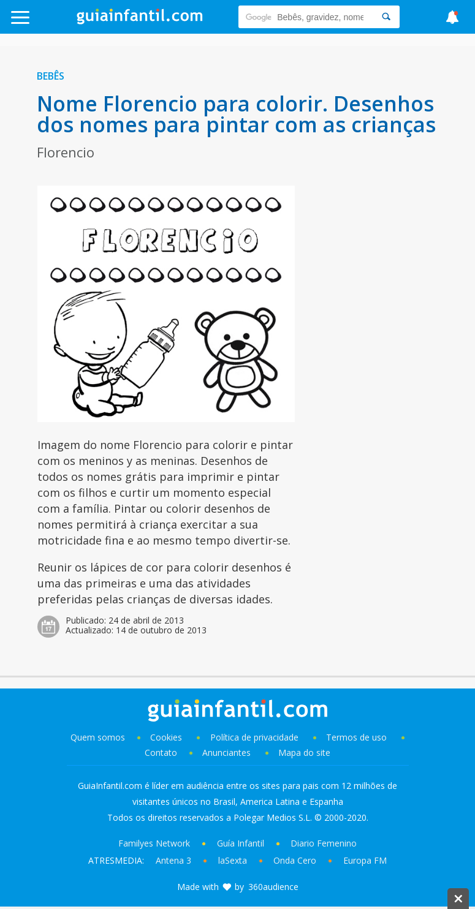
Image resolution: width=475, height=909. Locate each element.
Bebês (50, 76)
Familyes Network (154, 843)
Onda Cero (294, 860)
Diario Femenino (324, 843)
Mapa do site (304, 752)
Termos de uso (356, 737)
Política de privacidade (255, 737)
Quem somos (97, 737)
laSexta (232, 860)
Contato (161, 752)
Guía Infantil (240, 843)
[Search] (386, 17)
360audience (273, 886)
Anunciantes (226, 752)
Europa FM (365, 860)
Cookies (167, 737)
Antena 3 (173, 860)
